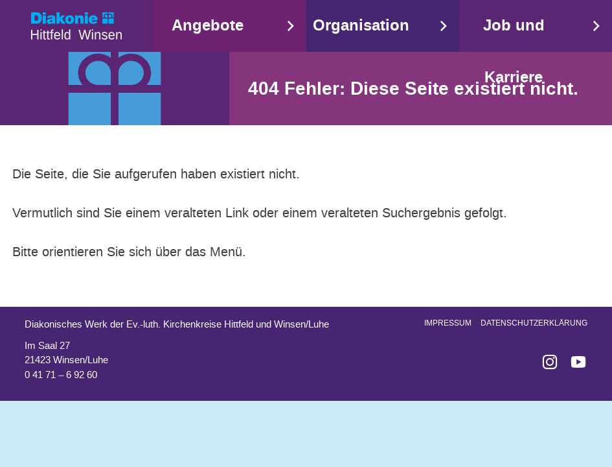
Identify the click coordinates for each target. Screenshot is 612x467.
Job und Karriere (514, 51)
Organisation (361, 25)
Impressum (447, 323)
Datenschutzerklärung (534, 323)
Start (76, 26)
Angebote (208, 25)
